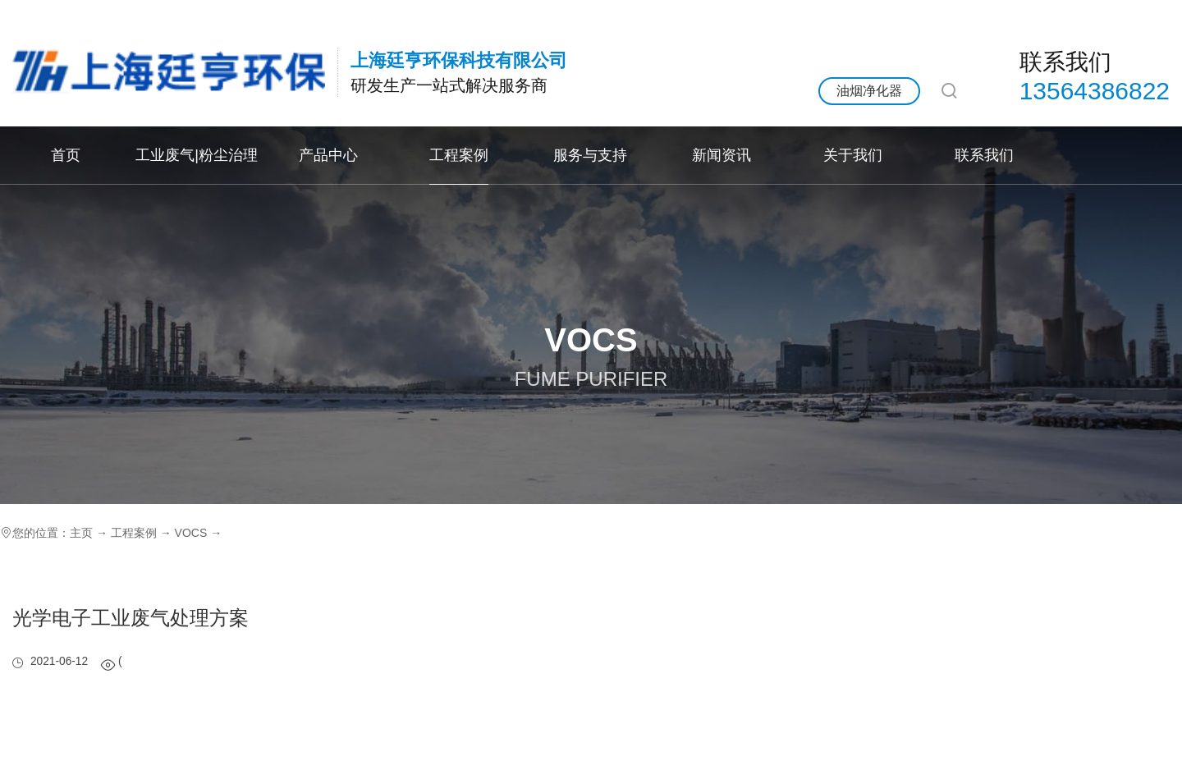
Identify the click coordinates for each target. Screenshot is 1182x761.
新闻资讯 (721, 154)
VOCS (191, 532)
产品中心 (328, 154)
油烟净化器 (869, 91)
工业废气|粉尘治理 (196, 154)
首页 (65, 154)
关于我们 (852, 154)
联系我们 (984, 154)
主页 (81, 532)
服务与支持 (590, 154)
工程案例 (458, 154)
